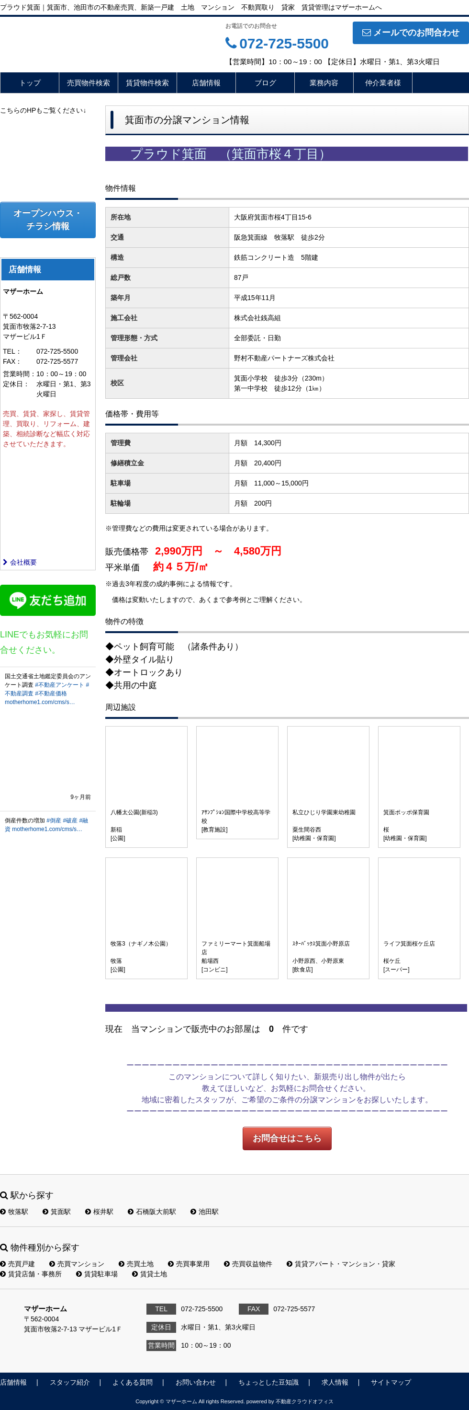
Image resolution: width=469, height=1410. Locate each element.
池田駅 (204, 1211)
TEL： (12, 351)
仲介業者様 (383, 83)
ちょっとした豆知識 (268, 1382)
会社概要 (20, 562)
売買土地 (136, 1264)
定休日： (16, 384)
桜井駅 (99, 1211)
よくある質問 (132, 1382)
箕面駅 (57, 1211)
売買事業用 (189, 1264)
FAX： (12, 361)
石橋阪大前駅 (152, 1211)
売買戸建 (17, 1264)
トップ (30, 83)
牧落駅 (14, 1211)
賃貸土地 (149, 1274)
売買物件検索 (88, 83)
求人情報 (335, 1382)
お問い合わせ (196, 1382)
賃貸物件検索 (147, 83)
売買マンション (76, 1264)
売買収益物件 (248, 1264)
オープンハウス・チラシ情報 (47, 219)
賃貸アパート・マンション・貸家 (341, 1264)
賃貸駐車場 (97, 1274)
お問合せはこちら (287, 1138)
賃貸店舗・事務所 (31, 1274)
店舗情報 (206, 83)
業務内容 (324, 83)
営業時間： (19, 374)
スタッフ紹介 (70, 1382)
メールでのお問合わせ (410, 32)
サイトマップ (391, 1382)
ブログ (265, 83)
